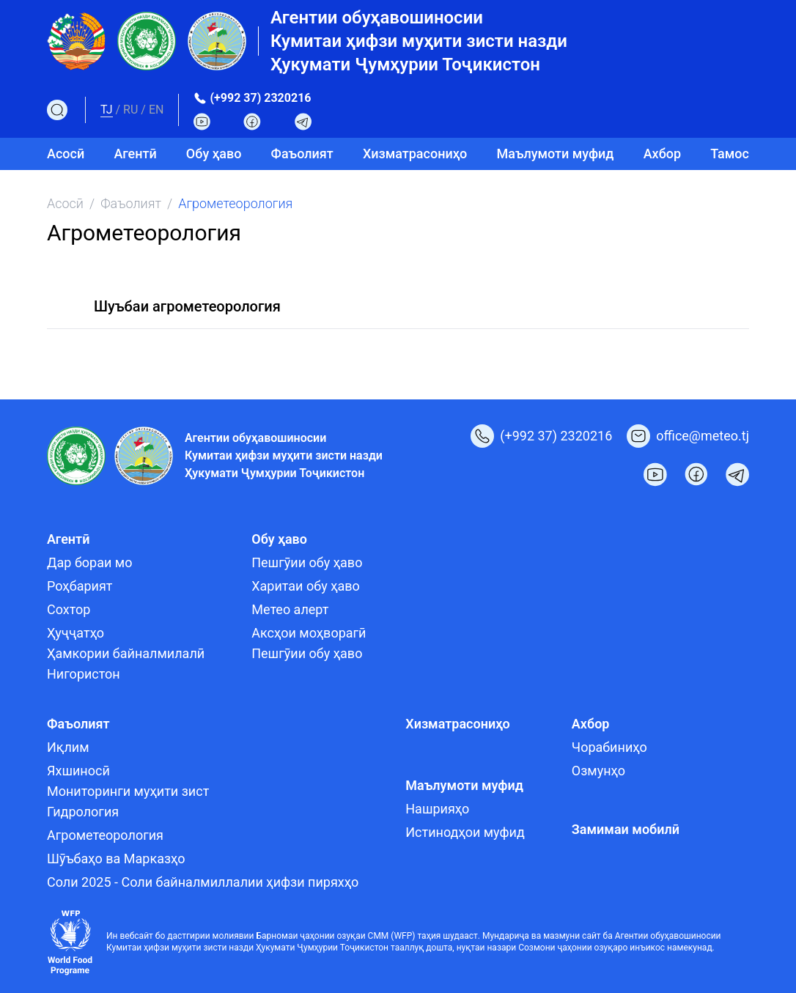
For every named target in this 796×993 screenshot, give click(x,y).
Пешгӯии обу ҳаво (306, 562)
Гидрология (83, 811)
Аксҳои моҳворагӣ (308, 633)
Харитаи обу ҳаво (305, 586)
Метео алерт (289, 609)
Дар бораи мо (90, 562)
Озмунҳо (598, 770)
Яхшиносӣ (78, 770)
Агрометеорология (105, 835)
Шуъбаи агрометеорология (187, 306)
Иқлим (68, 747)
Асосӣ (65, 153)
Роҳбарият (79, 586)
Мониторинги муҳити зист (128, 791)
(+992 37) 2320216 (260, 98)
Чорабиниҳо (609, 747)
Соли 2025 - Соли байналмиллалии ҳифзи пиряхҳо (202, 882)
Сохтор (68, 609)
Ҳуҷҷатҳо (75, 633)
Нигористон (83, 674)
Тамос (729, 153)
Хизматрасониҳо (415, 153)
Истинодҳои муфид (465, 832)
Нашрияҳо (437, 808)
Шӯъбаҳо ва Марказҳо (116, 858)
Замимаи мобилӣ (625, 829)
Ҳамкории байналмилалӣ (125, 653)
